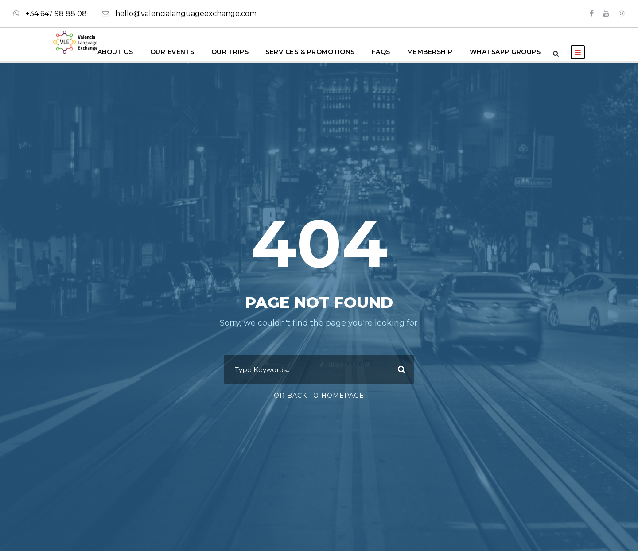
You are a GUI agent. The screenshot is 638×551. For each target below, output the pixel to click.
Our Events (172, 52)
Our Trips (230, 52)
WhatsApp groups (505, 52)
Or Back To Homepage (319, 396)
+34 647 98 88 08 (56, 13)
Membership (430, 52)
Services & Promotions (310, 52)
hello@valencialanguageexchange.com (186, 13)
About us (115, 52)
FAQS (381, 52)
